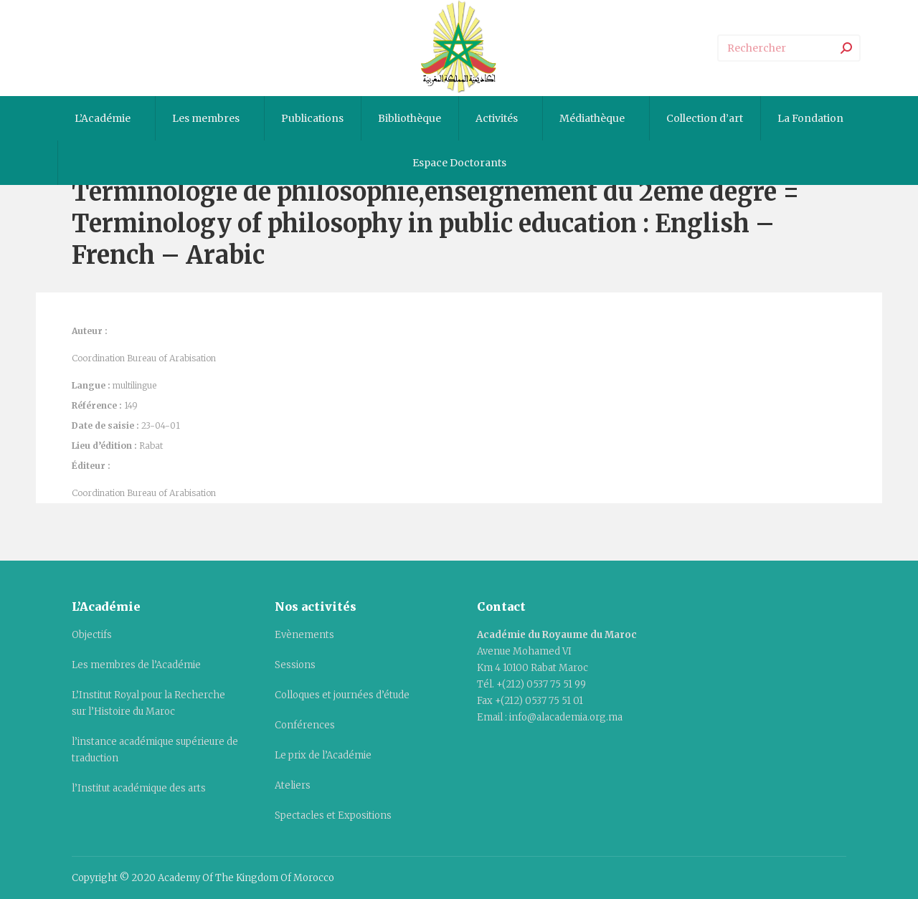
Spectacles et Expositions (333, 815)
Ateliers (293, 785)
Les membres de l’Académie (136, 665)
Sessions (295, 665)
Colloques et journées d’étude (342, 695)
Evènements (304, 635)
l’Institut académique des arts (139, 788)
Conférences (305, 725)
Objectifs (92, 635)
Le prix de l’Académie (323, 755)
